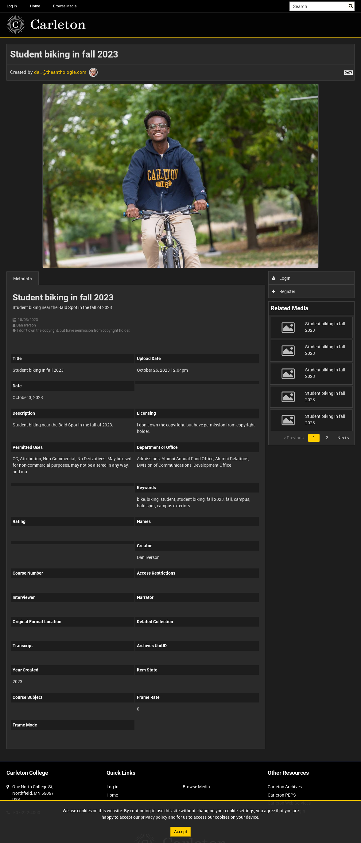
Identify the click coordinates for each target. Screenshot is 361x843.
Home (35, 5)
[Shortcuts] (348, 71)
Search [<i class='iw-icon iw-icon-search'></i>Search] (351, 5)
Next (343, 438)
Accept (180, 831)
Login (281, 278)
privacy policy (154, 817)
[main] (180, 399)
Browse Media (65, 5)
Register (284, 291)
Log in (12, 5)
